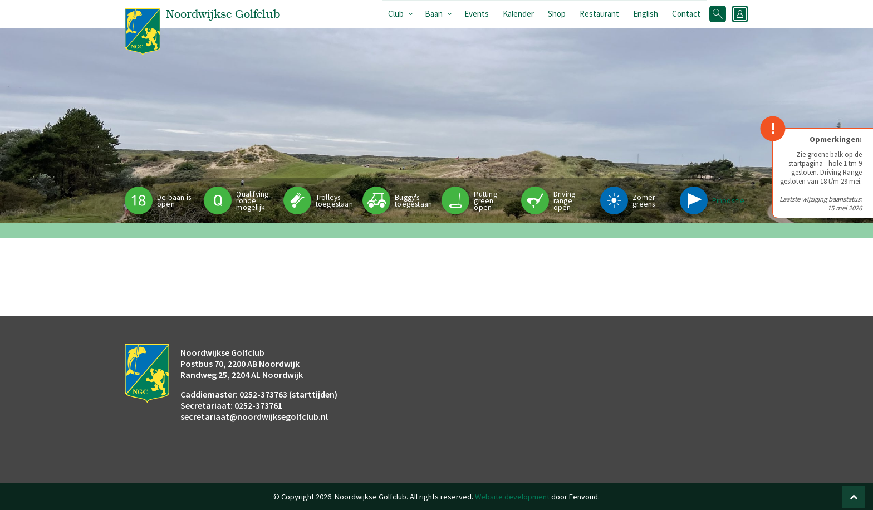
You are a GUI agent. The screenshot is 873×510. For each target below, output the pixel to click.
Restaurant (599, 13)
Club (396, 13)
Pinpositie (728, 200)
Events (476, 13)
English (645, 13)
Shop (557, 13)
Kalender (518, 13)
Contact (686, 13)
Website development (512, 497)
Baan (434, 13)
